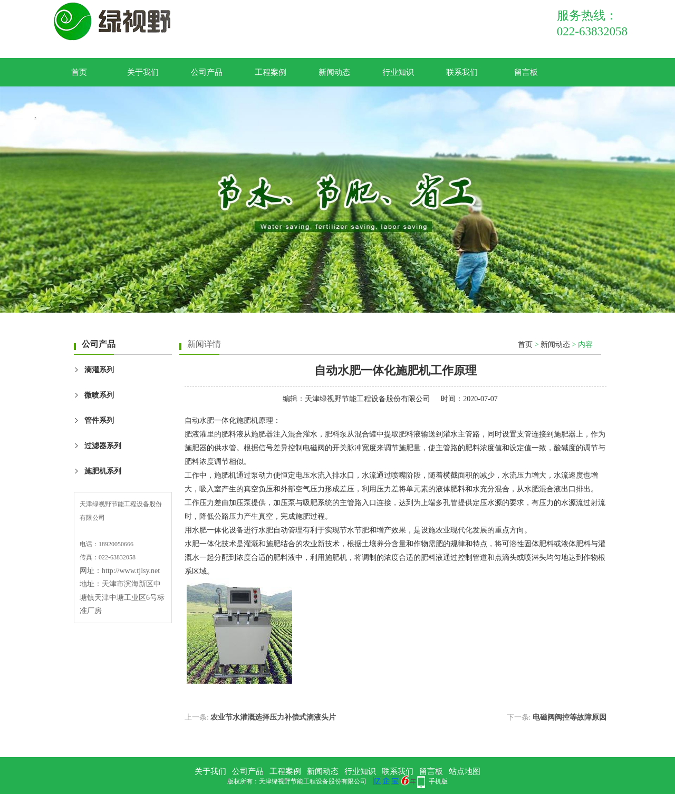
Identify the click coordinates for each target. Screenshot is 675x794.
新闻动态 (334, 72)
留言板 (526, 72)
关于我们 (143, 72)
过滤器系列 (102, 446)
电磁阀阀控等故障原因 (569, 717)
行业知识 (398, 72)
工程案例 (270, 72)
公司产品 (207, 72)
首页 (79, 72)
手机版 (438, 781)
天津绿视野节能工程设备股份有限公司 (367, 399)
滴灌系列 (99, 370)
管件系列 (99, 420)
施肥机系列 (102, 471)
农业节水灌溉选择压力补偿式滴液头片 (273, 717)
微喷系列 (99, 395)
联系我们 (462, 72)
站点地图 (464, 771)
